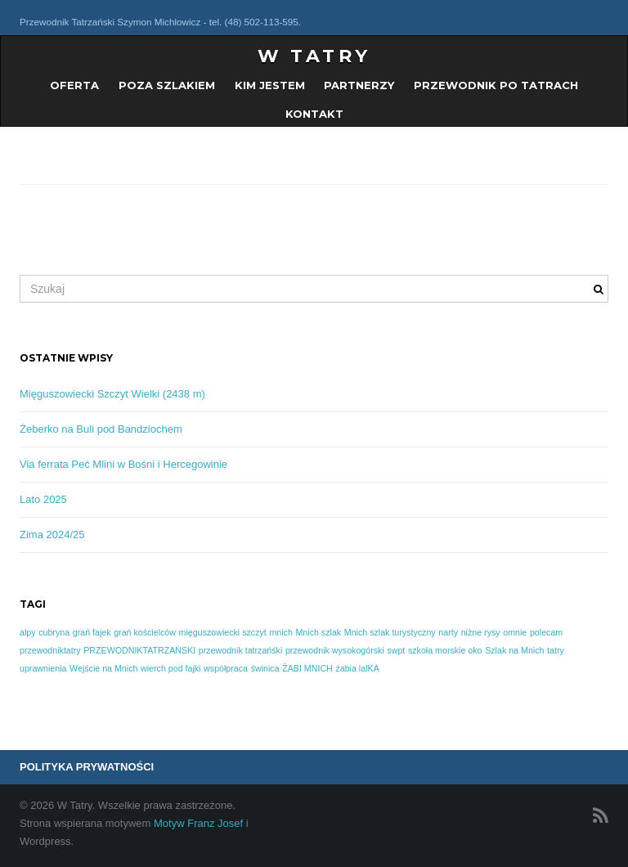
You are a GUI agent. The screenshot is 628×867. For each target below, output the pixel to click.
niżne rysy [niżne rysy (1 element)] (480, 632)
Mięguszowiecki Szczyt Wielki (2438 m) (112, 394)
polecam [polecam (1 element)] (546, 632)
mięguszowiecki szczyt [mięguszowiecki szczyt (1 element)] (223, 632)
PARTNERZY (359, 85)
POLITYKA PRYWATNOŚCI (87, 767)
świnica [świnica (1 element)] (265, 668)
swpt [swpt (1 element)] (396, 650)
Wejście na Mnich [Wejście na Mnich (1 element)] (103, 668)
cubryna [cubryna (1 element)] (54, 632)
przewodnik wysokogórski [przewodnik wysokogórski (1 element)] (334, 650)
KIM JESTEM (270, 85)
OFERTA (74, 85)
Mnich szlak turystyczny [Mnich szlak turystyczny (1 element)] (390, 632)
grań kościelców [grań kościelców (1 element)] (145, 632)
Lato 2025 (43, 499)
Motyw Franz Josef (198, 823)
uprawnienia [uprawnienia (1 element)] (43, 668)
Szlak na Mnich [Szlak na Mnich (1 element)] (514, 650)
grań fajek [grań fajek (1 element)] (92, 632)
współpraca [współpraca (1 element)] (226, 668)
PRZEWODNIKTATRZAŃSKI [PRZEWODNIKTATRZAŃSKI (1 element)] (139, 650)
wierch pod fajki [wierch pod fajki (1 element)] (170, 668)
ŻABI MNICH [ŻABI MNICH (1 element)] (307, 668)
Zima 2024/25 (52, 534)
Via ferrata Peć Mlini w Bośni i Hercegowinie (123, 464)
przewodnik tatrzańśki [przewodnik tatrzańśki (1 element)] (240, 650)
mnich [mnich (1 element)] (280, 632)
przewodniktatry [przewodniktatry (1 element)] (50, 650)
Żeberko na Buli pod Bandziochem (101, 429)
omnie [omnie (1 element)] (515, 632)
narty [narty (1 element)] (448, 632)
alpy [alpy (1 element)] (28, 632)
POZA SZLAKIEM (167, 85)
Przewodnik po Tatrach (496, 85)
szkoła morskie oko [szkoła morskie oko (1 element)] (445, 650)
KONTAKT (314, 113)
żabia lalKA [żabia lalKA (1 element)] (357, 668)
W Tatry (314, 56)
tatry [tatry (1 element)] (555, 650)
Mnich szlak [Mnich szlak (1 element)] (318, 632)
